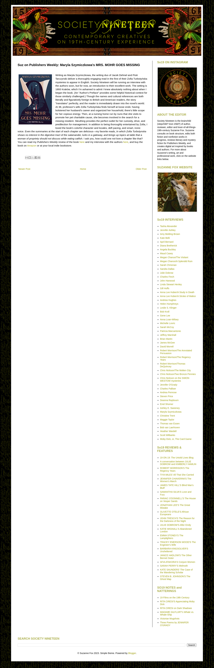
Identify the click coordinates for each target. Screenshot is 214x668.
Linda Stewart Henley (171, 284)
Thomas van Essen (170, 423)
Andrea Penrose (168, 392)
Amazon (31, 145)
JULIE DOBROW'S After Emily (175, 525)
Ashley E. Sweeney (170, 408)
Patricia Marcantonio (170, 331)
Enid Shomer (166, 404)
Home (83, 169)
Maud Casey (166, 253)
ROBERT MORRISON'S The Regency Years (174, 469)
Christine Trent (167, 415)
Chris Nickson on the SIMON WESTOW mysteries (174, 379)
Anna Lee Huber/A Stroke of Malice (178, 296)
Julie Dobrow (166, 273)
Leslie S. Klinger (168, 307)
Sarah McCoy (167, 327)
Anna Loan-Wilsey (169, 319)
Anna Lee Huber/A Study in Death (177, 292)
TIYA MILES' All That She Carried (177, 474)
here (82, 142)
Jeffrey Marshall (168, 335)
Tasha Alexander (168, 226)
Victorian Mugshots (170, 618)
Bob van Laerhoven (170, 427)
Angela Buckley (168, 249)
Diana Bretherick (168, 245)
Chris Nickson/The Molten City (175, 370)
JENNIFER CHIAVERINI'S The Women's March (175, 480)
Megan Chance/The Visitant (174, 257)
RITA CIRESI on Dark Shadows (176, 608)
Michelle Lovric (167, 323)
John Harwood (167, 280)
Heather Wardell (168, 431)
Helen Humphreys (169, 304)
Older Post (141, 169)
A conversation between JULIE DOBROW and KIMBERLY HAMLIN (178, 463)
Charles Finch (167, 276)
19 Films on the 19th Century (175, 597)
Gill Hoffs (164, 288)
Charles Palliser (168, 388)
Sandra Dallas (167, 269)
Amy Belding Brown (170, 234)
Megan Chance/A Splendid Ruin (176, 261)
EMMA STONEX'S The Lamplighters (171, 536)
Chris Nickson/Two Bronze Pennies (178, 374)
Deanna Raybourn (169, 400)
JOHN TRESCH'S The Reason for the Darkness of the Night (177, 519)
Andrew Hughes (168, 300)
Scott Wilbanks (167, 435)
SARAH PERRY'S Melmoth (174, 565)
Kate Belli (165, 238)
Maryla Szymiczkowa (171, 411)
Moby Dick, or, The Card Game (176, 439)
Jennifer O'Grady (168, 384)
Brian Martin (166, 339)
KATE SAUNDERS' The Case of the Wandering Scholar (176, 571)
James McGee (167, 342)
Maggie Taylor (167, 419)
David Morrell (167, 346)
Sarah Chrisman (168, 265)
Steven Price (166, 396)
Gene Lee (165, 315)
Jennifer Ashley (168, 230)
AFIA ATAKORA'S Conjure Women (177, 562)
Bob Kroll (164, 311)
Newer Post (24, 169)
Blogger (132, 653)
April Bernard (167, 242)
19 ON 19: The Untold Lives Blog (176, 457)
